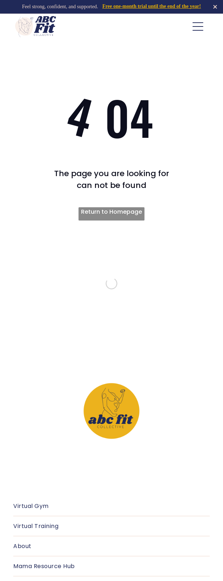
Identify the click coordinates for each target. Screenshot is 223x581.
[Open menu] (198, 26)
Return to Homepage (111, 212)
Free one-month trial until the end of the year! (151, 6)
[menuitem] (111, 506)
